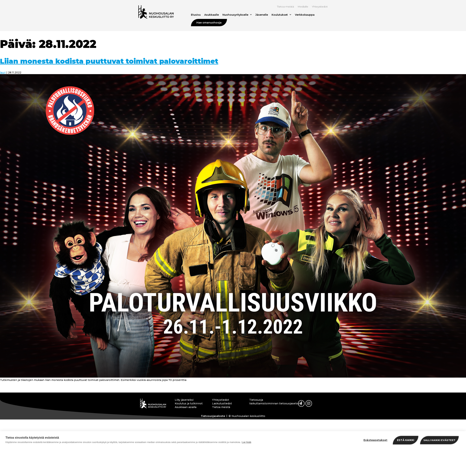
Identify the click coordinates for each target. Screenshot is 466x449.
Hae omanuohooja (209, 22)
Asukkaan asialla (185, 407)
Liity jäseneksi (184, 399)
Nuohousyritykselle (237, 14)
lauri (3, 72)
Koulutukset (281, 14)
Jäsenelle (261, 14)
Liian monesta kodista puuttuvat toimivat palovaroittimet (109, 61)
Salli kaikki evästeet (439, 440)
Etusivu (196, 14)
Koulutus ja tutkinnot (189, 403)
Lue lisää (246, 442)
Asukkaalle (211, 14)
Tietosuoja (256, 399)
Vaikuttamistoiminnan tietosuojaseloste (264, 403)
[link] (301, 403)
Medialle (303, 6)
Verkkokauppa (305, 14)
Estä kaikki (405, 440)
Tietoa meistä (285, 6)
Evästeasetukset (375, 440)
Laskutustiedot (222, 403)
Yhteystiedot (320, 6)
